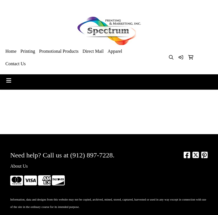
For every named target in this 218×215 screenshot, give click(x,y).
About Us (19, 166)
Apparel (115, 51)
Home (10, 51)
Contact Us (15, 63)
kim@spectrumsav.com (190, 6)
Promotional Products (59, 51)
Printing (27, 51)
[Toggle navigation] (9, 81)
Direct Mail (93, 51)
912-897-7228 (152, 6)
